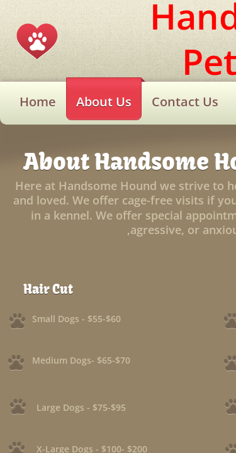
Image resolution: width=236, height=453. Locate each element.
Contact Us (185, 101)
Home (38, 101)
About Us (104, 101)
